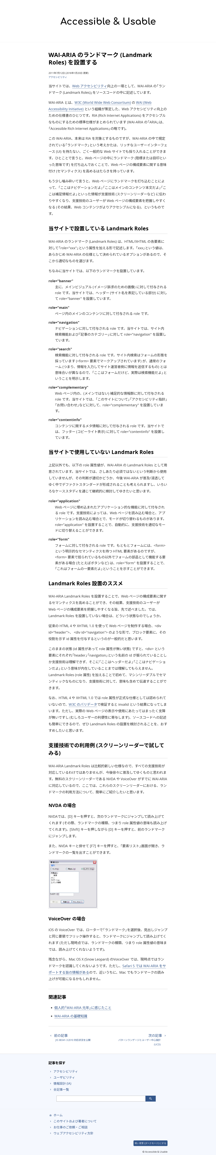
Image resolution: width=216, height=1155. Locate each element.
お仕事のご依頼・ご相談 (68, 1127)
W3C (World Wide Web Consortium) (103, 102)
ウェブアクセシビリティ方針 (70, 1133)
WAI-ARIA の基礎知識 (70, 1016)
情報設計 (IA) (59, 1083)
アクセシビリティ (57, 77)
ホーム (55, 1115)
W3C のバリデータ (83, 704)
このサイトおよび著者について (72, 1121)
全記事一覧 (58, 1089)
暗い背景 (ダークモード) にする (150, 1143)
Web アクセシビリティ (89, 86)
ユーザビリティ (61, 1077)
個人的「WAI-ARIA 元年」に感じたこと (82, 1007)
